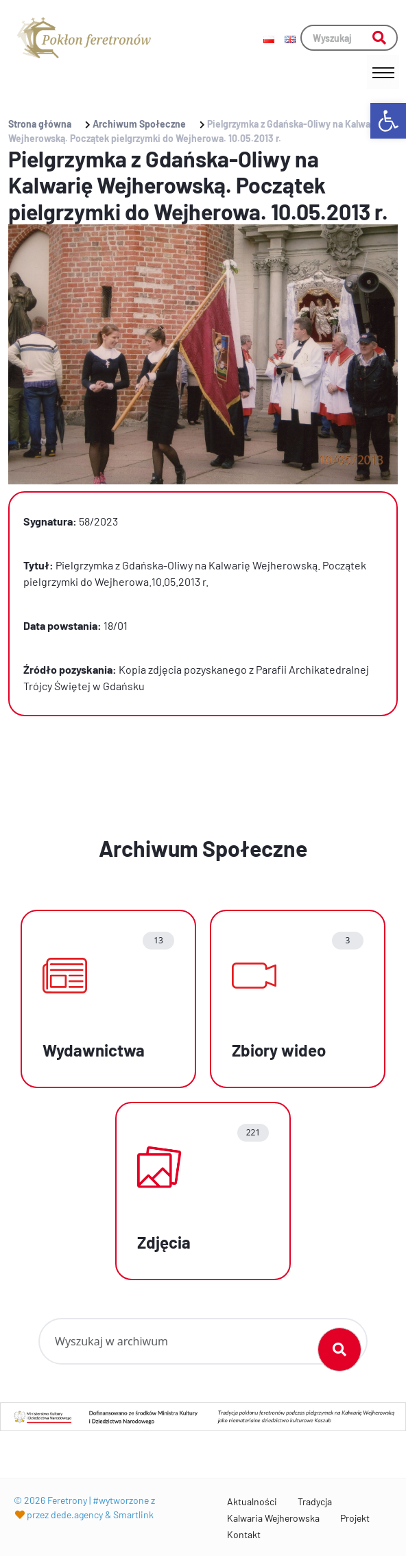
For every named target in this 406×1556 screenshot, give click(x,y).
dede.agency (77, 1514)
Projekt (355, 1518)
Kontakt (244, 1534)
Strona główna (39, 124)
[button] (388, 121)
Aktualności (252, 1501)
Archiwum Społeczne (139, 124)
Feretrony (67, 1500)
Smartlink (133, 1514)
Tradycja (315, 1501)
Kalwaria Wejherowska (273, 1518)
